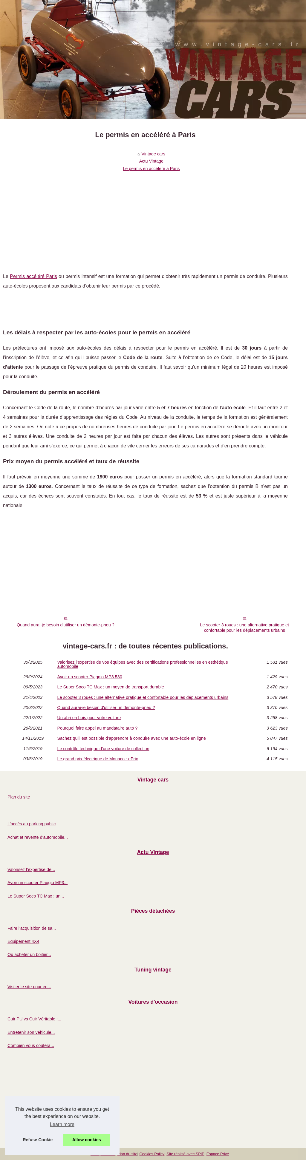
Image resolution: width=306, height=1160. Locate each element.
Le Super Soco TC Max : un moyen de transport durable (110, 687)
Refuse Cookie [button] (38, 1139)
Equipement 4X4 (23, 941)
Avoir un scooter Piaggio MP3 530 (89, 677)
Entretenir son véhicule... (31, 1032)
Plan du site (18, 797)
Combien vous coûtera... (30, 1045)
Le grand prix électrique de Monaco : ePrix (97, 759)
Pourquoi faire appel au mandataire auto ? (97, 728)
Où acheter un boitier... (29, 954)
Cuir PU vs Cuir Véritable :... (34, 1019)
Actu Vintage (151, 161)
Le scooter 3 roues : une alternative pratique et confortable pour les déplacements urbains (244, 628)
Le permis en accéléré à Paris (151, 168)
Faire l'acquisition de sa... (31, 928)
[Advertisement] (145, 218)
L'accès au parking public (31, 823)
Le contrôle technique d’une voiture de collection (103, 749)
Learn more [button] (62, 1124)
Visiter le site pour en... (29, 986)
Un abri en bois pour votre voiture (89, 718)
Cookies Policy (151, 1154)
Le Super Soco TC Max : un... (35, 896)
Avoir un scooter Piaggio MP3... (37, 882)
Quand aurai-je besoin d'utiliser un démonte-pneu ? (65, 625)
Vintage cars (153, 154)
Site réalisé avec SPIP (185, 1154)
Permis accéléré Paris (33, 276)
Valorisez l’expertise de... (31, 869)
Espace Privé (217, 1154)
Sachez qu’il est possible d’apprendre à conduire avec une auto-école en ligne (131, 738)
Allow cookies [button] (86, 1139)
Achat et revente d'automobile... (37, 837)
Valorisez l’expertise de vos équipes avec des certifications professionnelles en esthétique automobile (142, 664)
